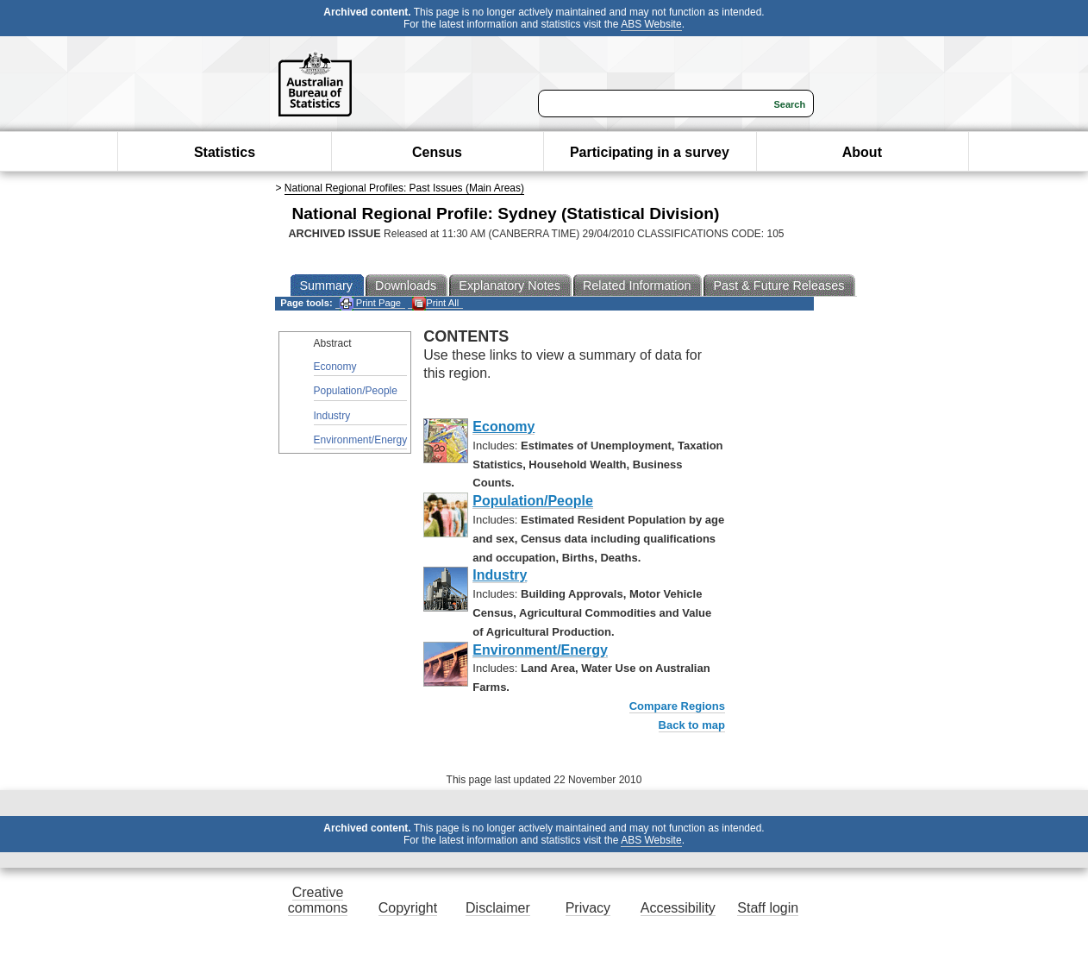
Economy (335, 367)
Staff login (767, 908)
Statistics (224, 152)
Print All (435, 303)
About (862, 152)
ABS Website (651, 24)
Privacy (588, 908)
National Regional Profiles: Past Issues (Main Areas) (404, 188)
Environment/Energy (361, 440)
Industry (332, 416)
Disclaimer (498, 908)
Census (437, 152)
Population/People (355, 391)
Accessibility (678, 908)
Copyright (407, 908)
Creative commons (317, 900)
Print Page (370, 303)
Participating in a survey (649, 152)
